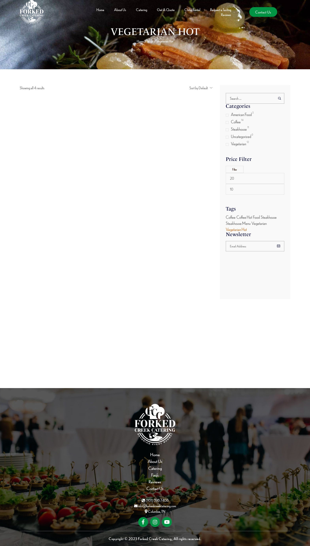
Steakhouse (239, 128)
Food (256, 217)
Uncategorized (241, 136)
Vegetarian (238, 143)
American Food (241, 114)
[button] (263, 12)
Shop (150, 41)
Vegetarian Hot (236, 229)
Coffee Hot (244, 217)
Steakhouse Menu (238, 223)
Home (140, 41)
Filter (234, 169)
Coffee (236, 121)
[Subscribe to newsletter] (279, 246)
